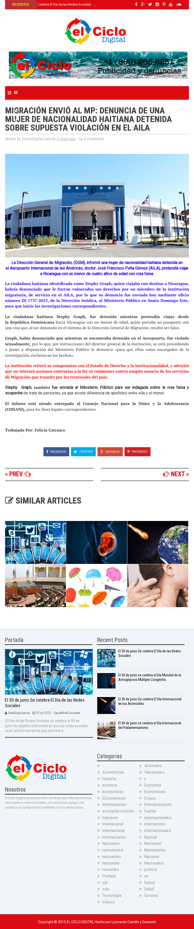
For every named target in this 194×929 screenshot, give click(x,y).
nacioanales (112, 850)
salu (105, 889)
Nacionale (110, 863)
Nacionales (154, 863)
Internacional (113, 830)
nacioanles (111, 856)
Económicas (154, 791)
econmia (109, 785)
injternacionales (158, 817)
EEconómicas (114, 798)
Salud (149, 889)
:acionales (153, 765)
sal (104, 882)
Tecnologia (111, 895)
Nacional (151, 856)
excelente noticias (118, 811)
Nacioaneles (155, 850)
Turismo (151, 895)
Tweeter (83, 452)
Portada (109, 876)
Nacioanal (152, 843)
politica (150, 869)
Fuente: (150, 811)
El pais (150, 798)
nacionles (110, 869)
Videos (108, 902)
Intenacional (112, 824)
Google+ (110, 452)
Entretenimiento (158, 804)
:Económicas (113, 772)
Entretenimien (114, 804)
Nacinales (110, 843)
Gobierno (110, 817)
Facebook (56, 452)
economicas (113, 791)
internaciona (154, 824)
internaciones (114, 837)
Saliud (149, 882)
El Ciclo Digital (81, 922)
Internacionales (157, 830)
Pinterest (137, 452)
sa (146, 876)
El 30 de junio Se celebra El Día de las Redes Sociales (51, 4)
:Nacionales (154, 772)
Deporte (109, 778)
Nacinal (150, 837)
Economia (152, 785)
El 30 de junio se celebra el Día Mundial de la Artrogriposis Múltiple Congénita (149, 677)
